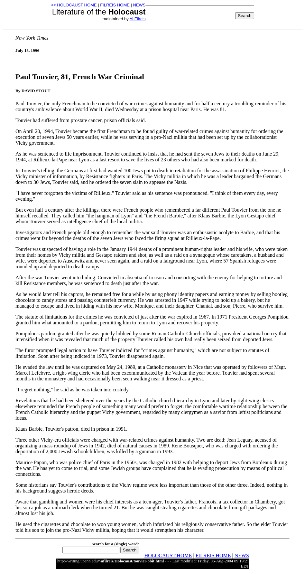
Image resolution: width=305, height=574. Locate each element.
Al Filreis (138, 18)
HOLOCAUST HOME (168, 555)
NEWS (139, 5)
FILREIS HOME (115, 5)
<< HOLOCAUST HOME (74, 5)
